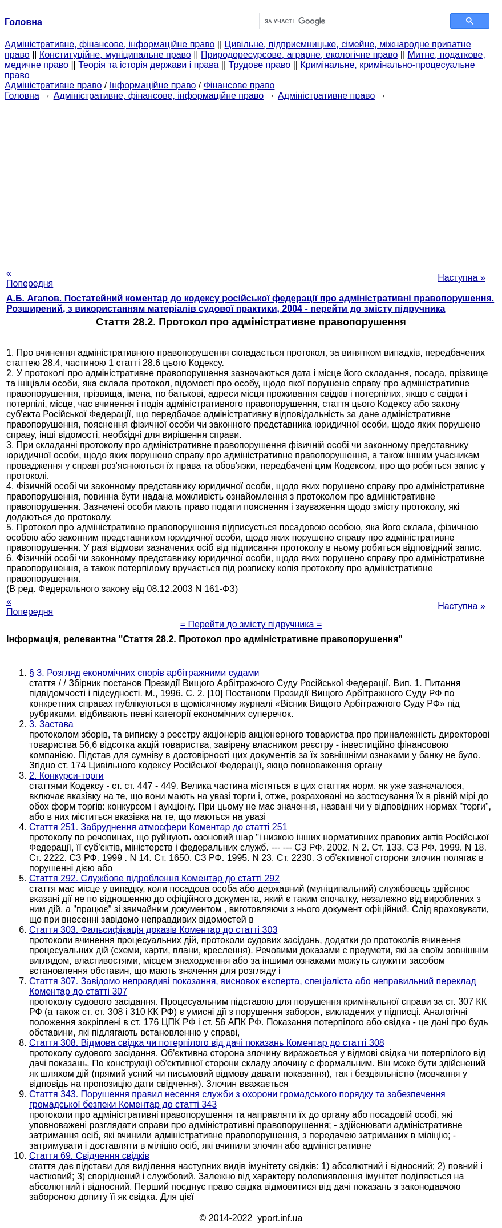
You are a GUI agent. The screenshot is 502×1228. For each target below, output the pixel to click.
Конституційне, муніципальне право (115, 54)
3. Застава (51, 724)
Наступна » (461, 278)
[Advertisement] (251, 181)
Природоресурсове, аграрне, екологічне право (299, 54)
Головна (22, 95)
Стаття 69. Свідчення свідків (89, 1156)
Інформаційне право (153, 85)
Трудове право (260, 65)
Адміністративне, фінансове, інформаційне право (109, 44)
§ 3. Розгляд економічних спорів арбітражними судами (144, 673)
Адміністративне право (53, 85)
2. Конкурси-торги (66, 775)
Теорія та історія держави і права (148, 65)
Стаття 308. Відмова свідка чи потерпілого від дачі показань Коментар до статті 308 (206, 1043)
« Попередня (29, 278)
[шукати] (349, 21)
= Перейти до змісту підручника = (251, 624)
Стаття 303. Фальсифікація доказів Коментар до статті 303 (153, 930)
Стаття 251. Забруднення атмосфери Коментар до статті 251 (158, 827)
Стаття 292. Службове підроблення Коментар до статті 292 (154, 878)
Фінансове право (239, 85)
